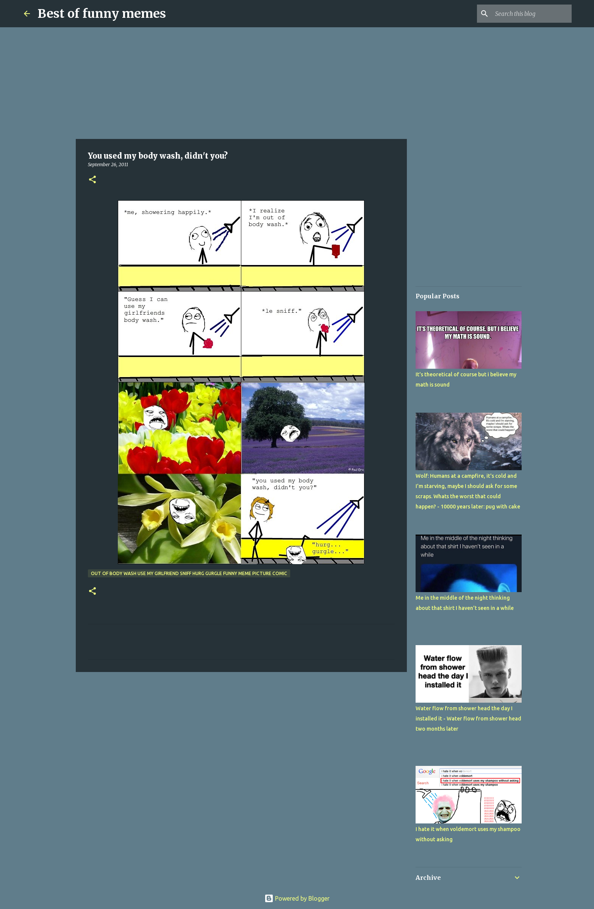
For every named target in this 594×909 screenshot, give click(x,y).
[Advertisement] (241, 83)
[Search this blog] (532, 14)
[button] (92, 180)
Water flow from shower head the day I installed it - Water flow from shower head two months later (468, 718)
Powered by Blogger (297, 898)
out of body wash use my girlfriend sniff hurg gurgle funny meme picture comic (189, 573)
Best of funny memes (102, 13)
